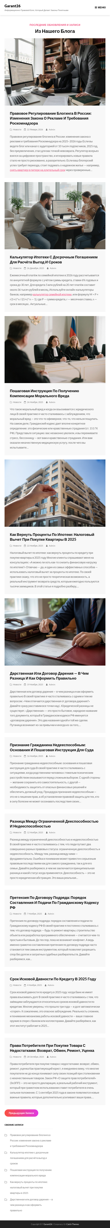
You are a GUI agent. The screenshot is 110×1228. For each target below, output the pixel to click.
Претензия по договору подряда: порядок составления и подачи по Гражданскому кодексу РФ (54, 902)
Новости (17, 129)
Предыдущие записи (21, 1113)
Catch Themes (72, 1224)
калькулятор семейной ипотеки (52, 294)
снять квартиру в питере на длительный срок (37, 170)
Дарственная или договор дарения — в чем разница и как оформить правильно (31, 1205)
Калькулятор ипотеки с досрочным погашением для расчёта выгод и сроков (29, 1158)
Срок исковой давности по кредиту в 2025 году (53, 979)
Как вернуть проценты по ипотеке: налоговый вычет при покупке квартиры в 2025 (29, 1187)
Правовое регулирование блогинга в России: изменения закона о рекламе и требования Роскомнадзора (50, 118)
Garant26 (13, 6)
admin (52, 129)
